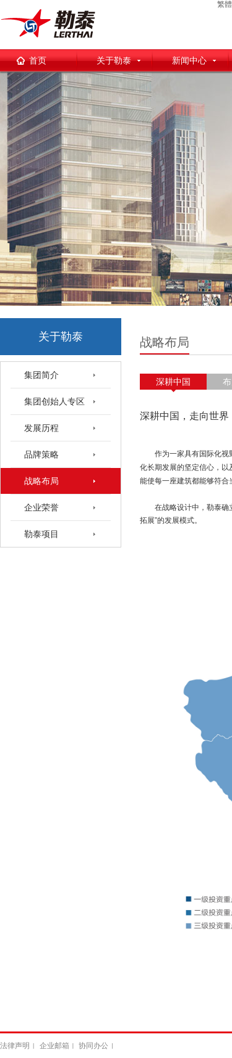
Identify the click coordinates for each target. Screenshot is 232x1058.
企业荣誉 (41, 507)
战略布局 (41, 481)
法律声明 (15, 1045)
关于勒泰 (114, 60)
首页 (37, 60)
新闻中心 (189, 60)
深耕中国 (173, 382)
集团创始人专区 (54, 401)
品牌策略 (41, 454)
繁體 (224, 4)
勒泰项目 (41, 534)
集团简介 (41, 375)
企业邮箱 (54, 1045)
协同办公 (93, 1045)
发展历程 (41, 428)
